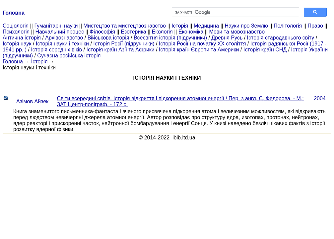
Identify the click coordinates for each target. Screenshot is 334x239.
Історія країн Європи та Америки (199, 49)
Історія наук (17, 43)
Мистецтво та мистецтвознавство (125, 26)
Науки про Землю (246, 26)
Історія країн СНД (265, 49)
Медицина (206, 26)
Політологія (288, 26)
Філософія (102, 32)
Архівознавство (64, 37)
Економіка (190, 32)
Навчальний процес (59, 32)
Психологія (16, 32)
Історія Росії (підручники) (123, 43)
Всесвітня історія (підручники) (170, 37)
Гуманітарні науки (56, 26)
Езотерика (133, 32)
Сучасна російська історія (68, 55)
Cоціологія (16, 26)
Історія (179, 26)
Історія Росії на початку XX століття (202, 43)
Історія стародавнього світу (280, 37)
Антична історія (22, 37)
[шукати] (235, 12)
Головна (13, 61)
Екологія (162, 32)
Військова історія (108, 37)
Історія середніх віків (56, 49)
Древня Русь (226, 37)
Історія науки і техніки (62, 43)
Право (315, 26)
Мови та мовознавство (237, 32)
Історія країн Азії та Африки (120, 49)
